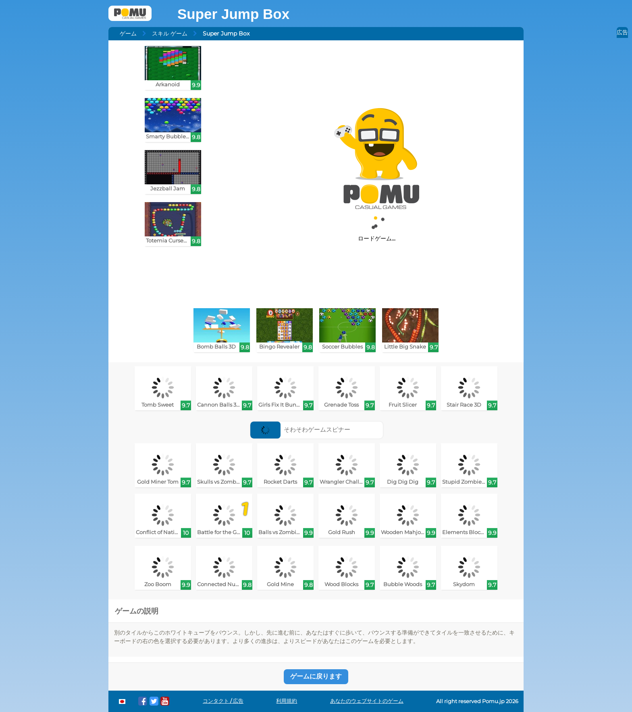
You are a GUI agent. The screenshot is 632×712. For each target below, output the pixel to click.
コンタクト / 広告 (223, 701)
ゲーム (128, 33)
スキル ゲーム (169, 33)
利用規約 (286, 701)
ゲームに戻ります (316, 676)
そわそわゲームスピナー (300, 429)
